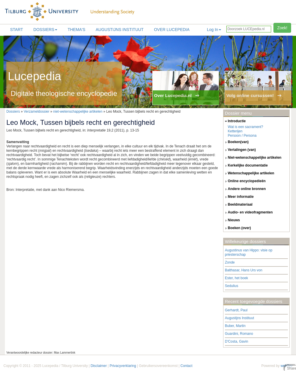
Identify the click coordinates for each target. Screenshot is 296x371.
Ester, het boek (236, 278)
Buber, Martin (235, 326)
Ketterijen (235, 131)
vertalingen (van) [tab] (239, 150)
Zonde (230, 262)
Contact (186, 366)
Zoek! (282, 27)
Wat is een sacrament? (245, 127)
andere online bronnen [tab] (244, 189)
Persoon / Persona (242, 136)
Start (16, 29)
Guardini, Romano (239, 334)
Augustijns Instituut (120, 29)
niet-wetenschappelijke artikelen (77, 111)
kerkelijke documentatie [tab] (245, 165)
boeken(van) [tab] (236, 142)
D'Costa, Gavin (236, 341)
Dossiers (45, 29)
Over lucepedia (172, 29)
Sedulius (231, 286)
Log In (214, 29)
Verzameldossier (36, 111)
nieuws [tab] (231, 220)
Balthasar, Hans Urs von (243, 270)
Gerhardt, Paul (236, 310)
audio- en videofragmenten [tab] (248, 212)
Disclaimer (98, 366)
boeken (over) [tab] (237, 228)
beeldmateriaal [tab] (237, 204)
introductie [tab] (234, 121)
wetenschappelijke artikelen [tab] (248, 173)
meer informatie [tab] (238, 197)
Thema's (76, 29)
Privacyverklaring (123, 366)
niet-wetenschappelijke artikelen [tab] (252, 158)
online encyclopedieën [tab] (244, 181)
